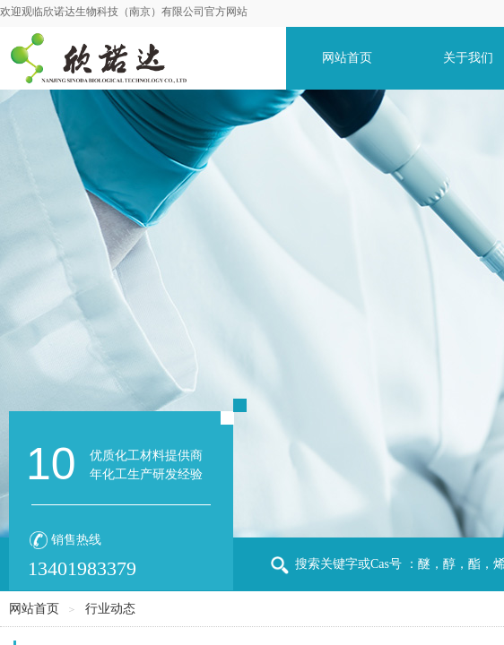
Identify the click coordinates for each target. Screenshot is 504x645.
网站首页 (347, 57)
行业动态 (110, 608)
